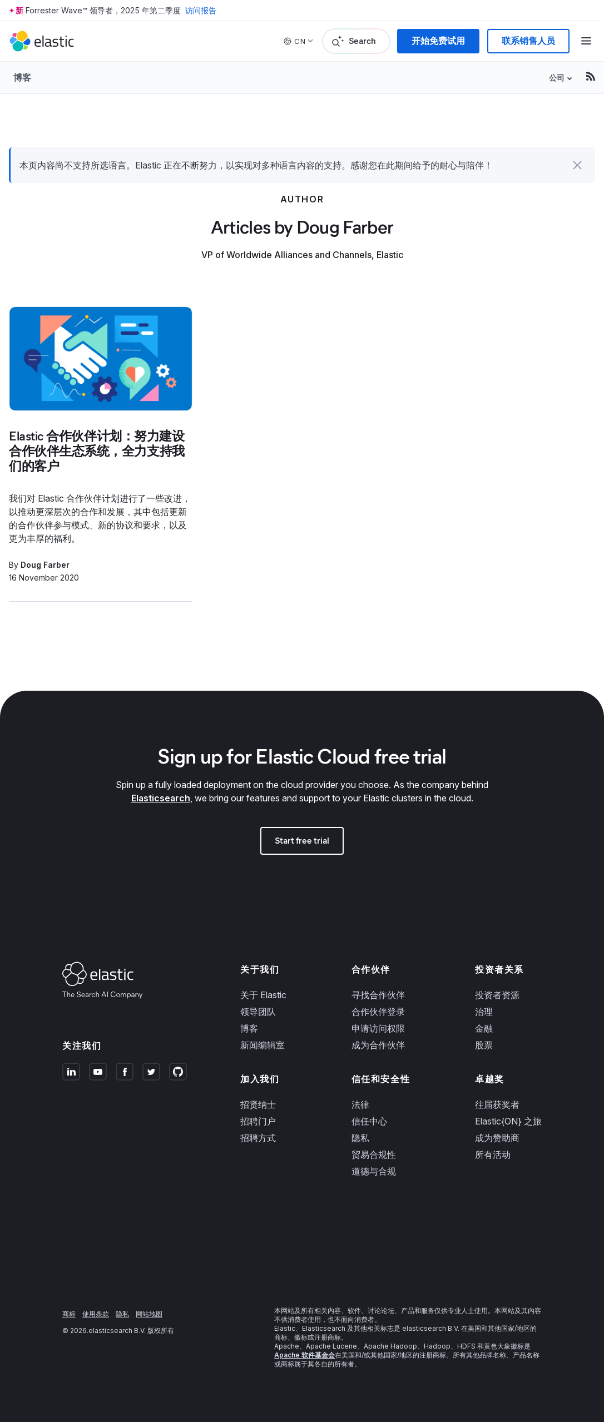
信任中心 (369, 1121)
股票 (484, 1045)
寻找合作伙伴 (378, 994)
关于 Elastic (263, 994)
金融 (484, 1028)
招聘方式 (258, 1137)
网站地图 (149, 1314)
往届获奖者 (497, 1104)
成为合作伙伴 (378, 1045)
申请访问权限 (378, 1028)
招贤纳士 (258, 1104)
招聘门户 (258, 1121)
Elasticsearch (160, 798)
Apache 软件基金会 (304, 1355)
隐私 (360, 1137)
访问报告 (200, 10)
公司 (557, 77)
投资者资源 (497, 994)
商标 (69, 1314)
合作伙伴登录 (378, 1011)
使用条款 (95, 1314)
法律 (360, 1104)
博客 (22, 77)
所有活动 (493, 1154)
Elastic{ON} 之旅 (508, 1121)
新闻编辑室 (262, 1045)
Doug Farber (45, 564)
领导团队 (258, 1011)
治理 (484, 1011)
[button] (577, 165)
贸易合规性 (373, 1154)
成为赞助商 (497, 1137)
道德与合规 (373, 1171)
